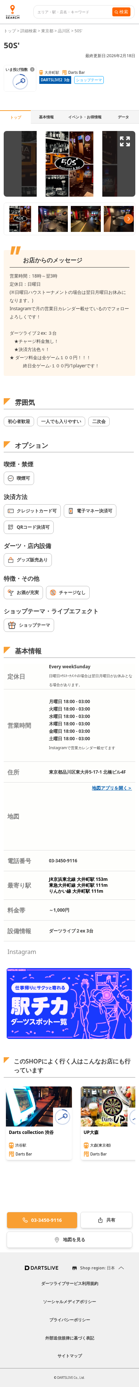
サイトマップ (69, 1355)
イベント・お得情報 (85, 116)
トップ (10, 30)
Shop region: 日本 (97, 1267)
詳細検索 (29, 30)
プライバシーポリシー (69, 1319)
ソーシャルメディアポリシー (69, 1301)
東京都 (47, 30)
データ (123, 116)
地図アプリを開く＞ (112, 788)
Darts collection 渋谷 (31, 1132)
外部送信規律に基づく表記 (69, 1338)
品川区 (64, 30)
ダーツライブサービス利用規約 (69, 1283)
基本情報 (46, 116)
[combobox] (74, 12)
